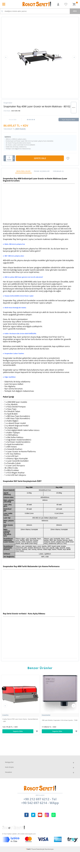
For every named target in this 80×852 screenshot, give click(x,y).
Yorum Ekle (12, 120)
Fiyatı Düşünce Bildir (68, 119)
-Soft (28, 849)
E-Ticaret (33, 849)
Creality (5, 715)
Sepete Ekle (40, 158)
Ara (75, 11)
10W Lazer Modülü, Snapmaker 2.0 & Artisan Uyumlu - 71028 (59, 720)
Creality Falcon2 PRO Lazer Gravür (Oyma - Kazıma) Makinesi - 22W (20, 720)
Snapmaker (46, 715)
